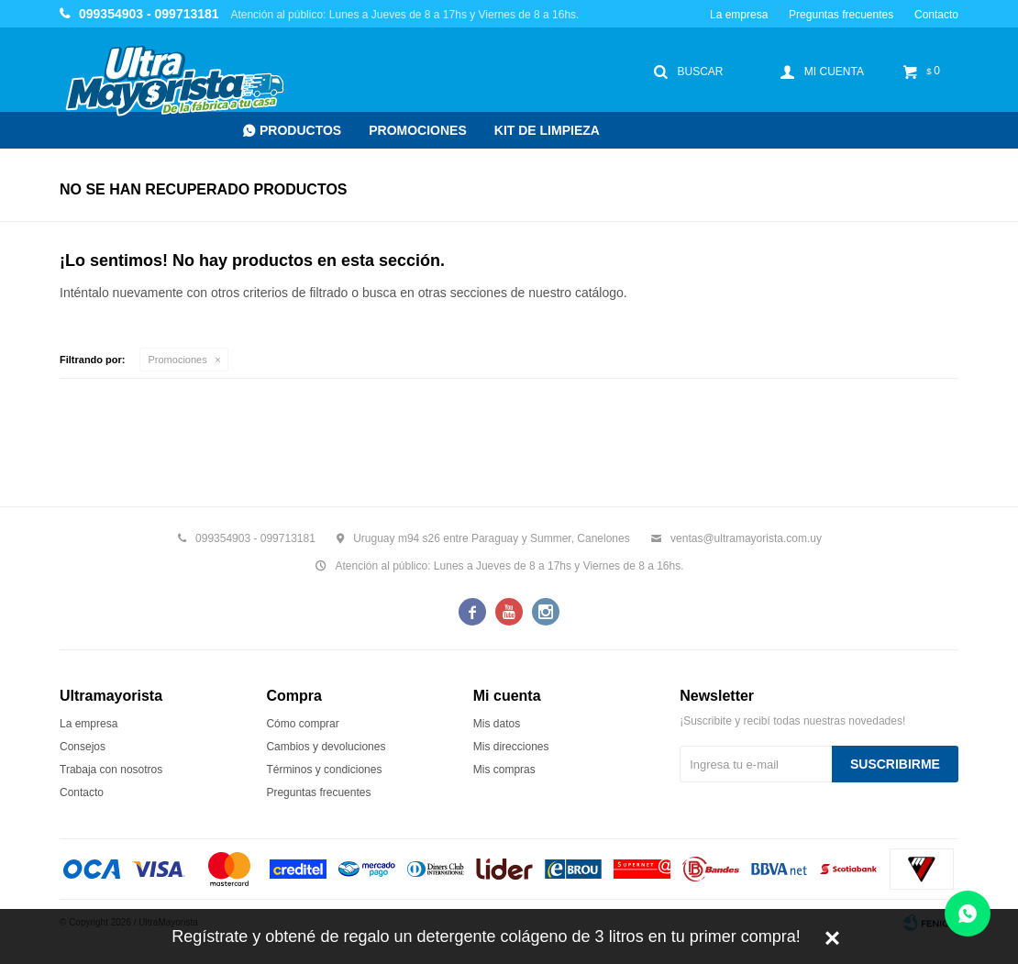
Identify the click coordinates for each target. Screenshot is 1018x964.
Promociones (418, 130)
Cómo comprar (302, 723)
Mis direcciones (511, 746)
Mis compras (504, 769)
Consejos (82, 746)
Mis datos (496, 723)
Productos (300, 130)
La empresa (739, 14)
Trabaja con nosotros (111, 769)
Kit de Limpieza (547, 130)
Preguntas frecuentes (841, 14)
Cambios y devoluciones (325, 746)
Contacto (936, 14)
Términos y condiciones (324, 769)
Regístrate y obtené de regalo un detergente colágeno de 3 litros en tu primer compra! (486, 936)
